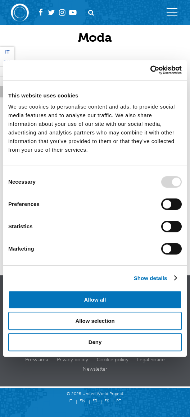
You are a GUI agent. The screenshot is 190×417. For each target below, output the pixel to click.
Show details (150, 278)
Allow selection (94, 321)
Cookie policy (112, 360)
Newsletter (95, 369)
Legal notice (151, 360)
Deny (95, 342)
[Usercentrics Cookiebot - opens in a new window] (150, 70)
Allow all (95, 300)
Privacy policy (72, 360)
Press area (36, 360)
